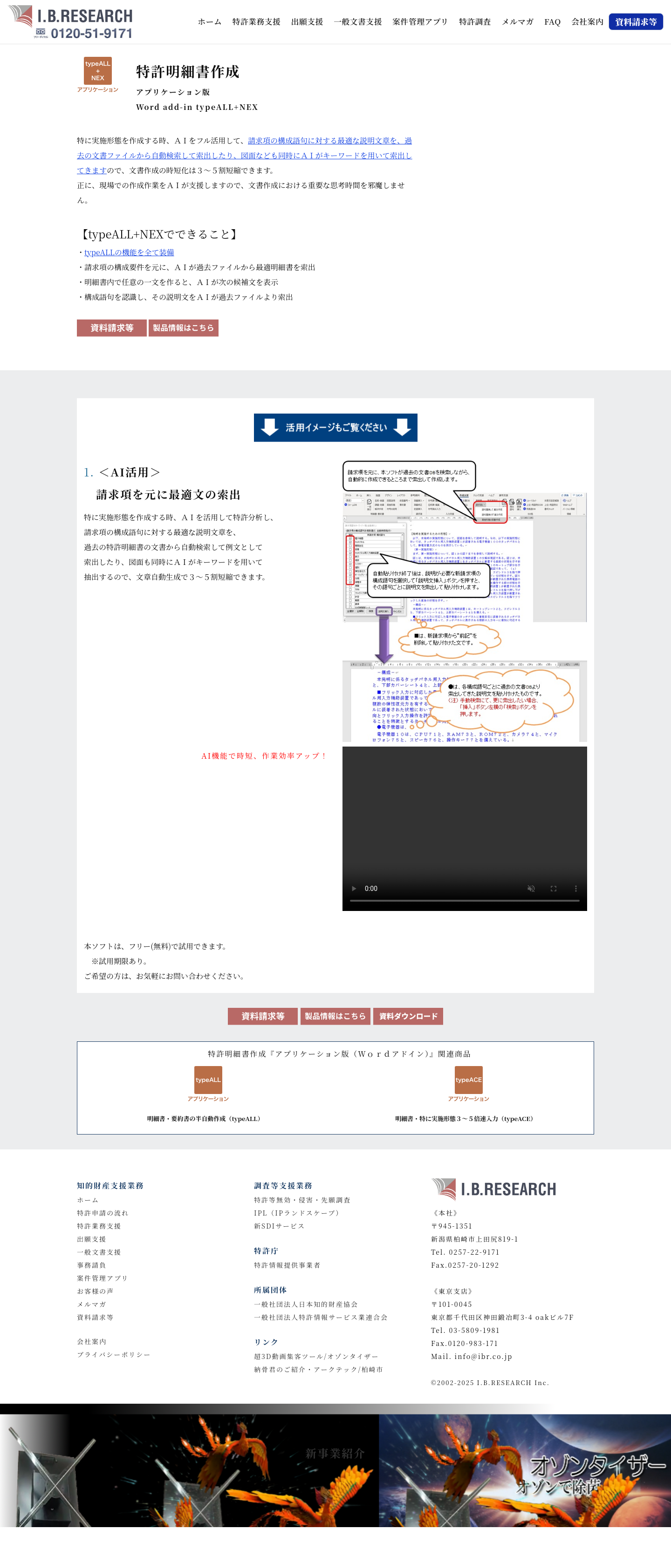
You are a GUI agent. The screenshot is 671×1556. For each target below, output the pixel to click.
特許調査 (475, 21)
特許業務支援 (257, 21)
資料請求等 (95, 1317)
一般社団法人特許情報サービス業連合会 (321, 1317)
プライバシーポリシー (114, 1354)
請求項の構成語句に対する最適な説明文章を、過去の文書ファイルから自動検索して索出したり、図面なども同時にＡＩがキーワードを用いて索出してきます (244, 155)
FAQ (552, 21)
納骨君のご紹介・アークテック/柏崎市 (319, 1369)
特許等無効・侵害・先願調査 (302, 1199)
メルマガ (518, 21)
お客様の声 (95, 1291)
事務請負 (92, 1265)
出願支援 (307, 21)
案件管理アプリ (420, 21)
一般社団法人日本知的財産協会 (306, 1304)
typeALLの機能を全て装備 (129, 252)
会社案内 (587, 21)
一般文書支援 (358, 21)
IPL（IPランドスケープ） (298, 1212)
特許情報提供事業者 (287, 1265)
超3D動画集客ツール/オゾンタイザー (316, 1356)
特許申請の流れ (103, 1212)
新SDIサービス (279, 1225)
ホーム (212, 20)
